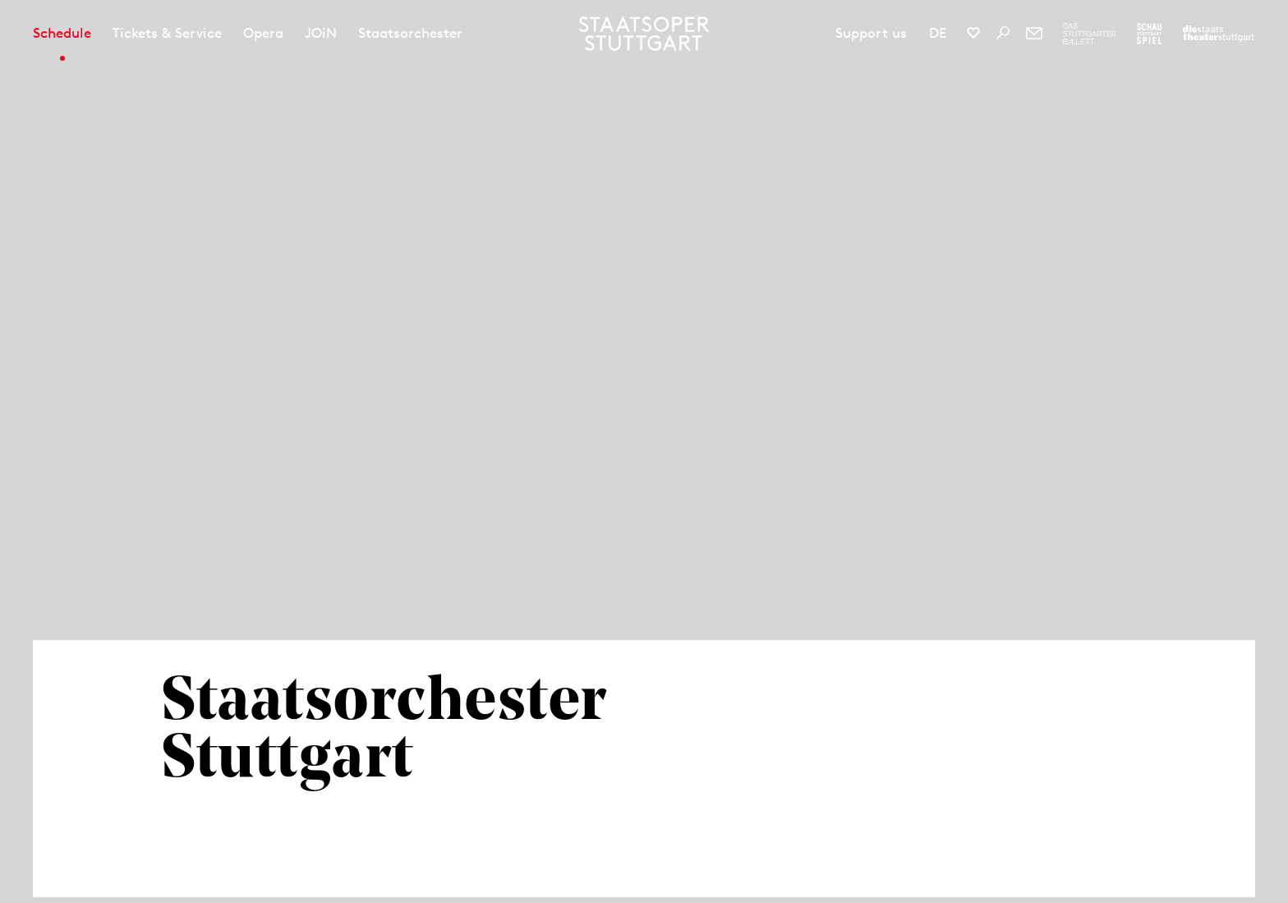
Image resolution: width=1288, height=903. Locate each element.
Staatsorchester (410, 33)
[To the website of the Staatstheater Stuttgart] (1218, 33)
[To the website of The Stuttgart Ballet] (1089, 33)
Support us (871, 33)
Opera (263, 33)
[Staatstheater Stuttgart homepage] (644, 33)
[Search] (1003, 32)
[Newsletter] (1034, 32)
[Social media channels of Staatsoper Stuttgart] (973, 32)
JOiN (321, 33)
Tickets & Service (167, 33)
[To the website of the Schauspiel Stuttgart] (1149, 33)
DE (937, 33)
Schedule (62, 33)
